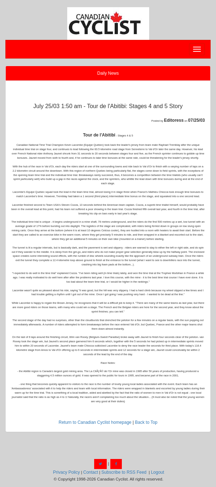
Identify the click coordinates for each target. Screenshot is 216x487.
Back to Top (146, 422)
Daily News (108, 73)
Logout (157, 472)
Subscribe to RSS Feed (123, 472)
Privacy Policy (66, 472)
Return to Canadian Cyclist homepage (95, 422)
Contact (90, 472)
